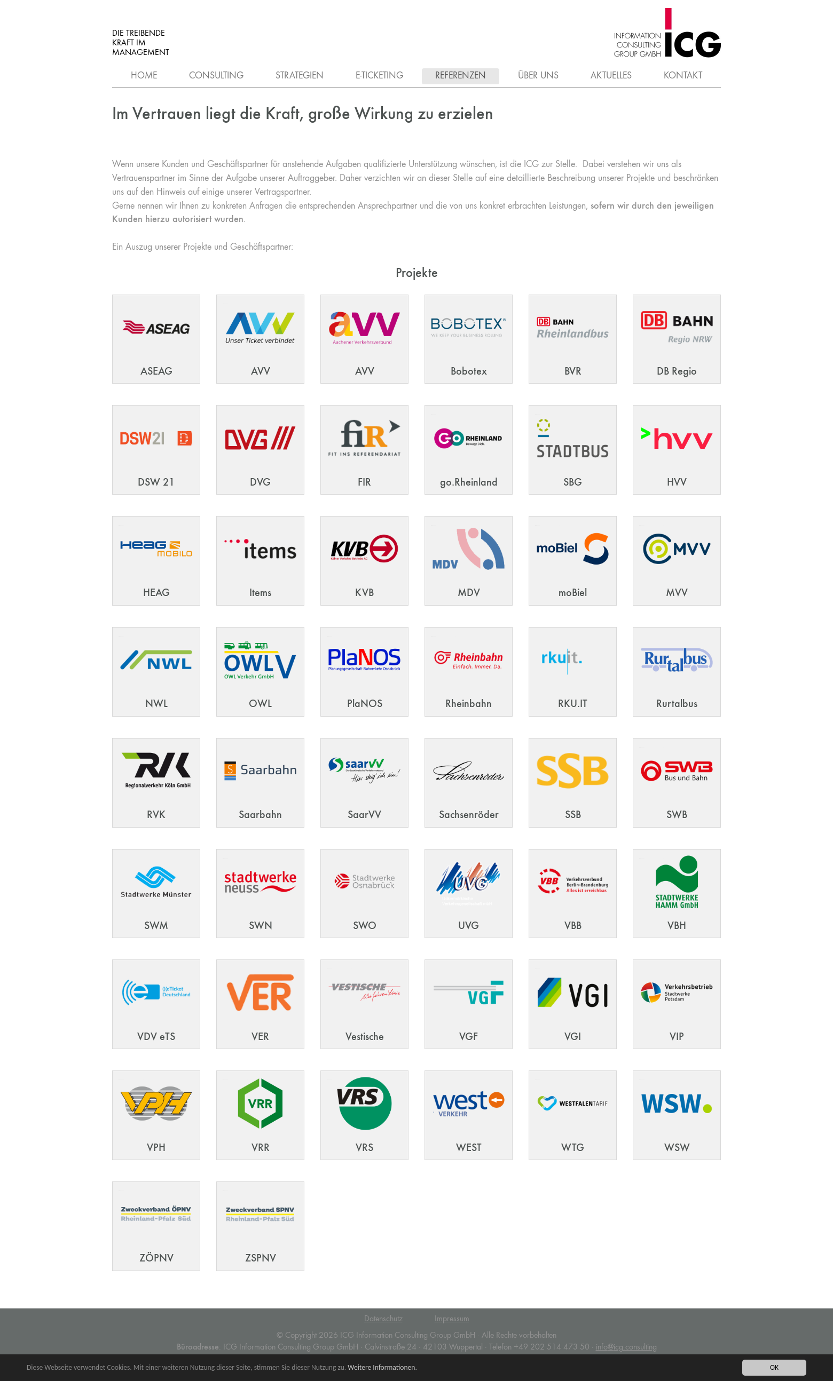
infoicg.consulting (626, 1347)
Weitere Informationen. (383, 1367)
